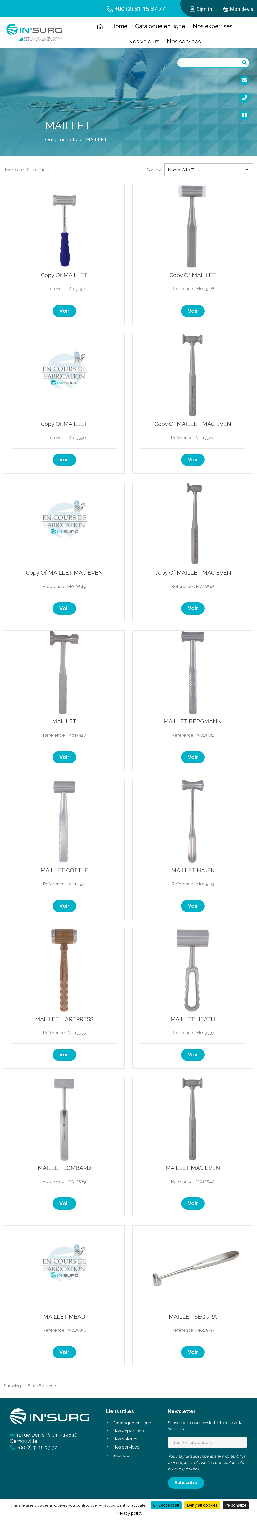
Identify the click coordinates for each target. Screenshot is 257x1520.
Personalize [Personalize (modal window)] (235, 1505)
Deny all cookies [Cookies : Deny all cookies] (202, 1505)
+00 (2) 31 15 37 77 (140, 9)
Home (119, 26)
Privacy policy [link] (129, 1513)
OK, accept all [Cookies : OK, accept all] (166, 1505)
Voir (64, 311)
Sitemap (121, 1455)
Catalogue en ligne (160, 26)
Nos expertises (212, 26)
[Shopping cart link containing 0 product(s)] (238, 8)
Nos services (184, 41)
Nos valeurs (143, 41)
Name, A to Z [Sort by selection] (209, 170)
